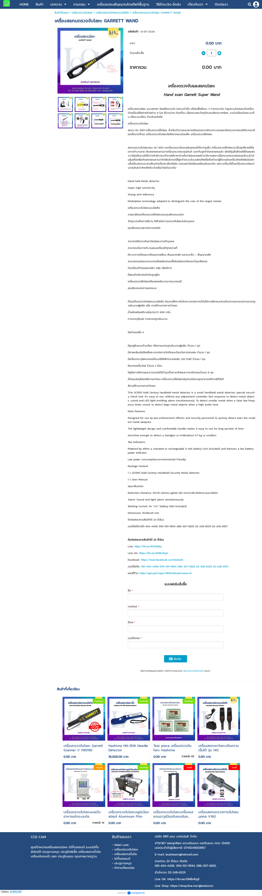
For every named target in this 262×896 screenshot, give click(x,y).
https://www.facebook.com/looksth (162, 560)
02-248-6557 (221, 567)
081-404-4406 (150, 567)
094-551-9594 (168, 567)
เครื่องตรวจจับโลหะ (82, 13)
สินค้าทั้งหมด (61, 13)
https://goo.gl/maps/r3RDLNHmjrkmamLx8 (165, 573)
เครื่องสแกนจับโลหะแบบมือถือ (112, 13)
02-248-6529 (204, 567)
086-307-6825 (186, 567)
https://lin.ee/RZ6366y (148, 546)
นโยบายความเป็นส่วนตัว (193, 670)
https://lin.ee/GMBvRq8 (153, 553)
